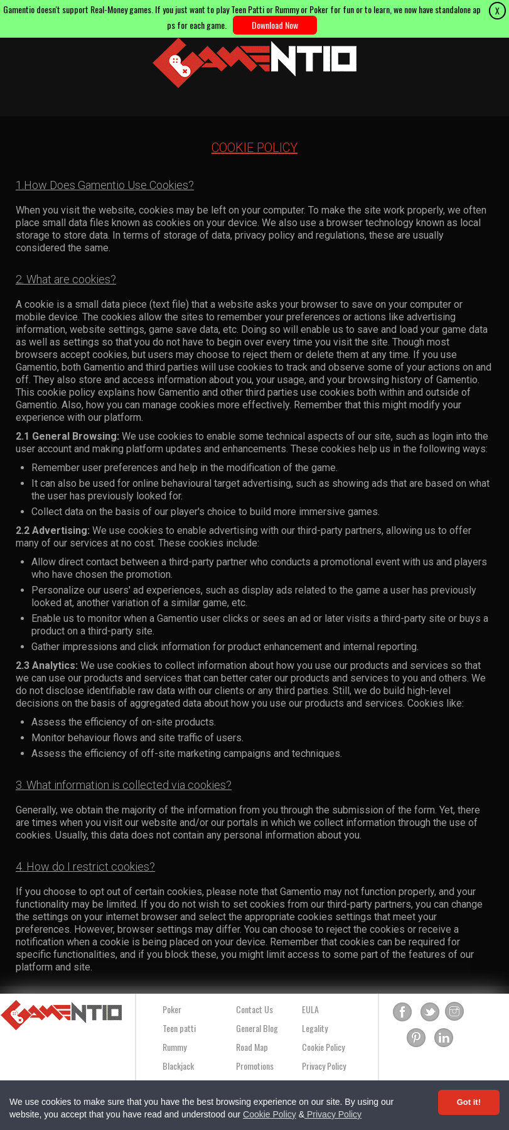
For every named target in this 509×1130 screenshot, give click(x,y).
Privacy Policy (333, 1114)
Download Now (275, 24)
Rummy (174, 1046)
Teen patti (179, 1028)
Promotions (255, 1065)
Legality (315, 1028)
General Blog (257, 1028)
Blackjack (178, 1065)
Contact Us (254, 1009)
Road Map (252, 1046)
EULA (310, 1009)
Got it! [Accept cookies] (469, 1102)
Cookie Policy (269, 1114)
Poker (172, 1009)
